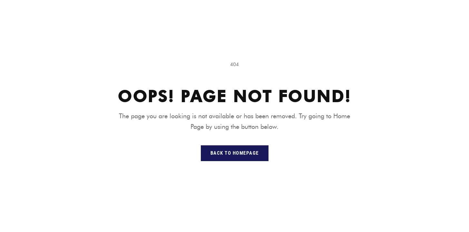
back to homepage (234, 153)
